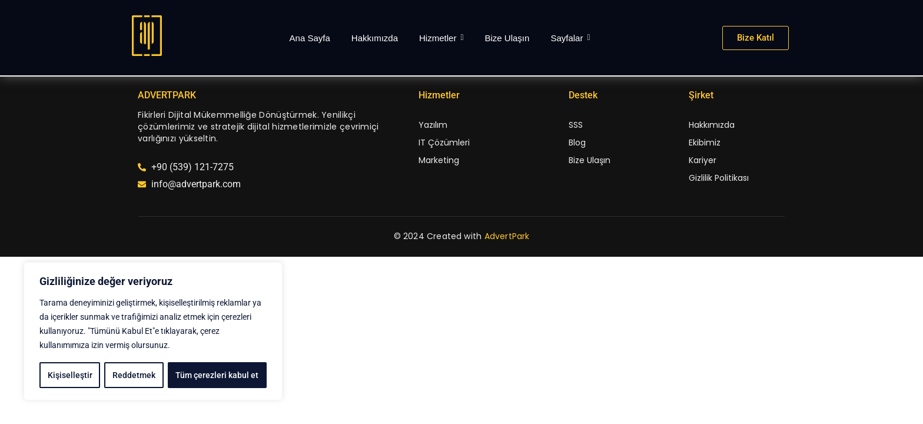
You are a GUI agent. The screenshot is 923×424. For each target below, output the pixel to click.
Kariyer (702, 160)
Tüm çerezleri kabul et (217, 375)
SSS (576, 125)
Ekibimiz (705, 142)
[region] (153, 331)
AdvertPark (507, 236)
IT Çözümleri (444, 142)
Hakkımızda (712, 125)
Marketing (439, 160)
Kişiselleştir (69, 375)
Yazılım (433, 125)
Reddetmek (133, 375)
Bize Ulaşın (589, 160)
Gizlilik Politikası (719, 178)
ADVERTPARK (167, 95)
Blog (577, 142)
